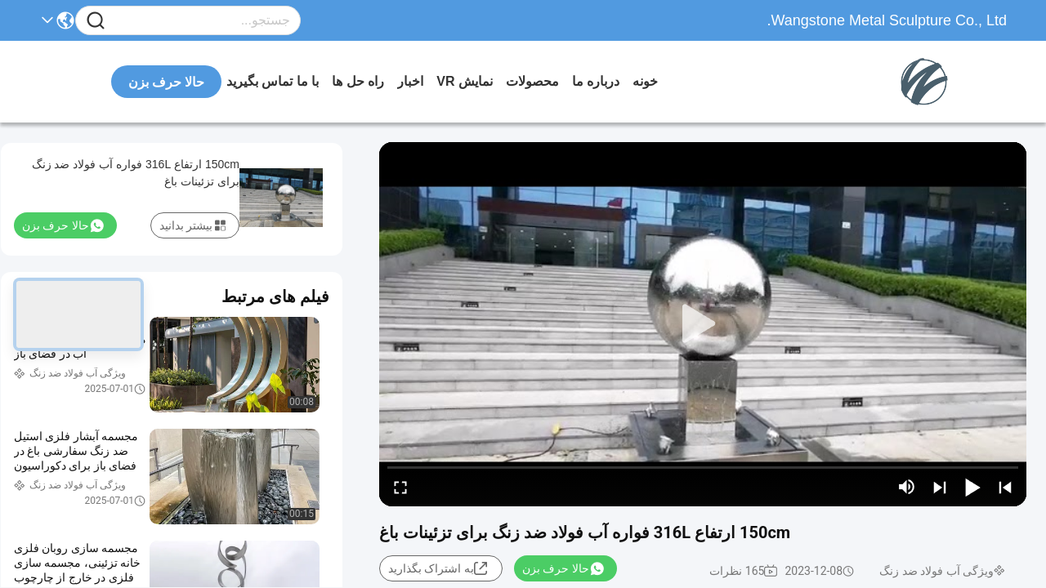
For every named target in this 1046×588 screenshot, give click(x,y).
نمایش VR (464, 81)
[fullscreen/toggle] (400, 486)
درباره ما (595, 81)
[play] (702, 324)
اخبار (410, 81)
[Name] (95, 21)
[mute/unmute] (907, 486)
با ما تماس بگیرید (272, 81)
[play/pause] (972, 486)
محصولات (532, 81)
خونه (645, 81)
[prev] (1005, 486)
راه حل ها (358, 81)
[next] (939, 486)
